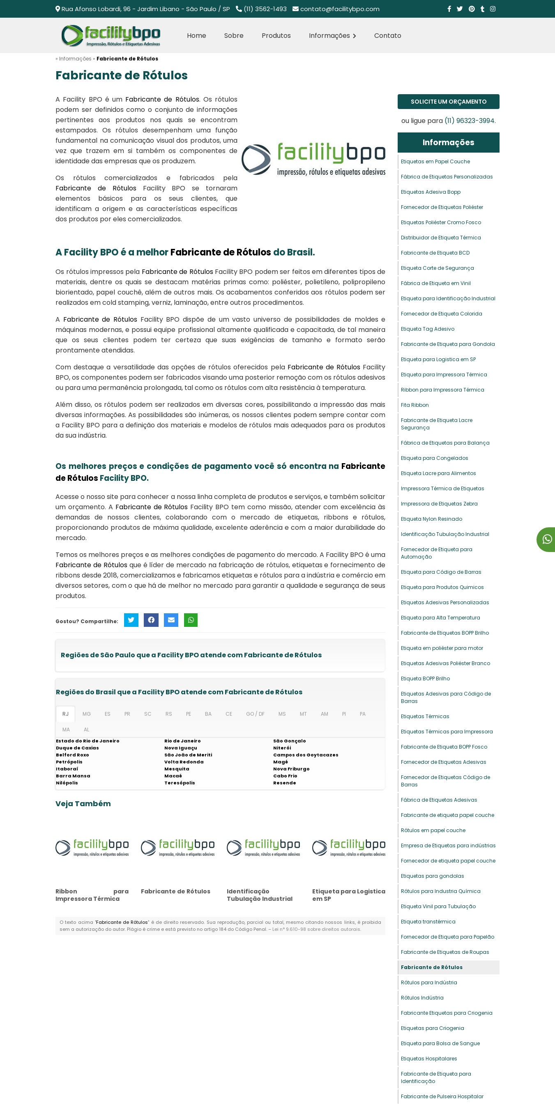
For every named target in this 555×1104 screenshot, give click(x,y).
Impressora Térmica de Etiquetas (442, 488)
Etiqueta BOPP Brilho (425, 678)
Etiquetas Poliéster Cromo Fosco (441, 222)
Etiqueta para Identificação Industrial (448, 298)
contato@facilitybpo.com (340, 9)
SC (148, 713)
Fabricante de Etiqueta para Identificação (436, 1077)
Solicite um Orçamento (449, 101)
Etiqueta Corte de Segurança (437, 267)
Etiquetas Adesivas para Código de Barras (446, 697)
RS (169, 713)
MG (87, 713)
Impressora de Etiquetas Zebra (439, 503)
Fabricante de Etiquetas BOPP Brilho (445, 632)
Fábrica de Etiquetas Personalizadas (447, 176)
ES (108, 713)
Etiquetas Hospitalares (429, 1058)
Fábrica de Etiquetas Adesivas (439, 799)
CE (229, 713)
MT (303, 713)
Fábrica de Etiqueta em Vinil (436, 283)
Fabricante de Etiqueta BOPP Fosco (444, 746)
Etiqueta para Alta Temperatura (440, 617)
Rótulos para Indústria (429, 982)
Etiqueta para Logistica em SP (348, 895)
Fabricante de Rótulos (175, 891)
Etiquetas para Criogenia (432, 1028)
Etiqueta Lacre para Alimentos (438, 473)
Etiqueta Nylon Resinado (431, 518)
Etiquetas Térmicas (425, 716)
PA (363, 713)
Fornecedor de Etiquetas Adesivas (443, 761)
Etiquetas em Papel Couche (435, 161)
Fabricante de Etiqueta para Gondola (448, 344)
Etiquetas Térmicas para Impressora (447, 731)
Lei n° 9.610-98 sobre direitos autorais (316, 929)
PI (344, 713)
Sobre (234, 35)
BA (208, 713)
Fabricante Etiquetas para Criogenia (447, 1012)
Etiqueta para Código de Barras (441, 571)
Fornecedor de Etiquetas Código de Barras (445, 781)
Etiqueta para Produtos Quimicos (442, 587)
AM (324, 713)
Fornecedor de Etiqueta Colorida (441, 313)
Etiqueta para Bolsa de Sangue (440, 1043)
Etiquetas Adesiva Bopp (431, 191)
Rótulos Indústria (422, 997)
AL (86, 729)
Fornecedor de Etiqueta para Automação (436, 553)
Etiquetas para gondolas (432, 875)
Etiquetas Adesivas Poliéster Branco (445, 663)
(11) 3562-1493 (265, 9)
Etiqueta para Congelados (434, 458)
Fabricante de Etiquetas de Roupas (445, 952)
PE (188, 713)
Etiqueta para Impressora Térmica (444, 374)
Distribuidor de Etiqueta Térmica (441, 237)
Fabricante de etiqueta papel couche (447, 815)
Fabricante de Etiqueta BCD (435, 252)
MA (66, 729)
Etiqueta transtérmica (428, 921)
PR (127, 713)
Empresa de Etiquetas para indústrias (448, 845)
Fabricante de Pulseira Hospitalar (442, 1096)
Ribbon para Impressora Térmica (92, 895)
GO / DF (255, 713)
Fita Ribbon (415, 404)
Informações (332, 35)
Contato (387, 35)
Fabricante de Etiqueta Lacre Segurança (436, 424)
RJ (65, 713)
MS (282, 713)
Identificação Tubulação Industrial (259, 895)
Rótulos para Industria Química (441, 891)
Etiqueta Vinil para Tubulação (438, 906)
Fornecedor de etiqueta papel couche (448, 860)
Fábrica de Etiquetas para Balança (445, 442)
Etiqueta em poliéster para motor (442, 648)
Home (196, 35)
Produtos (276, 35)
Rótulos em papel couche (433, 830)
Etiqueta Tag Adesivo (427, 328)
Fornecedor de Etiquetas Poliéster (442, 207)
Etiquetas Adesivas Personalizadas (445, 602)
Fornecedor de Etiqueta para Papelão (447, 936)
